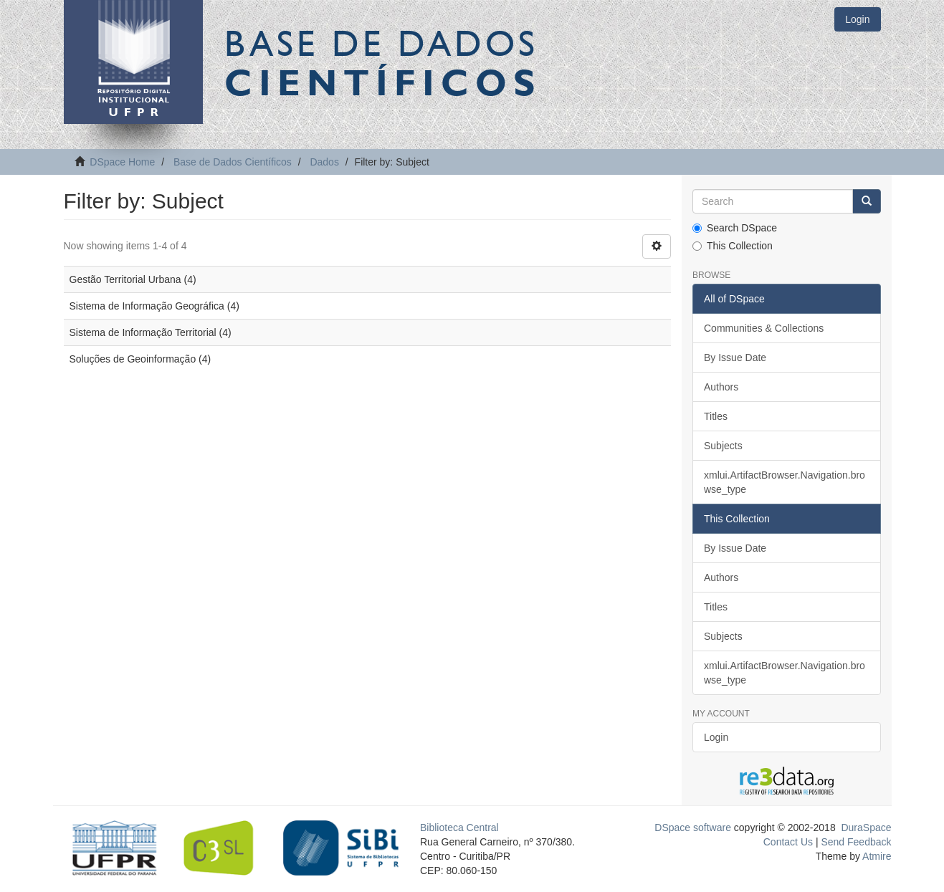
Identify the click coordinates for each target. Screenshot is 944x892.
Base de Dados (382, 62)
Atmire (876, 856)
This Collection (732, 245)
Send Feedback (856, 842)
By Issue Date (735, 357)
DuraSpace (866, 827)
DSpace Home (122, 162)
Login (716, 737)
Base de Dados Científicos (232, 162)
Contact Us (788, 842)
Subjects (723, 445)
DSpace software (692, 827)
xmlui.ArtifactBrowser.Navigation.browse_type (784, 482)
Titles (716, 416)
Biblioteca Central (459, 827)
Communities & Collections (764, 328)
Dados (324, 162)
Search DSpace (734, 228)
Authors (721, 387)
